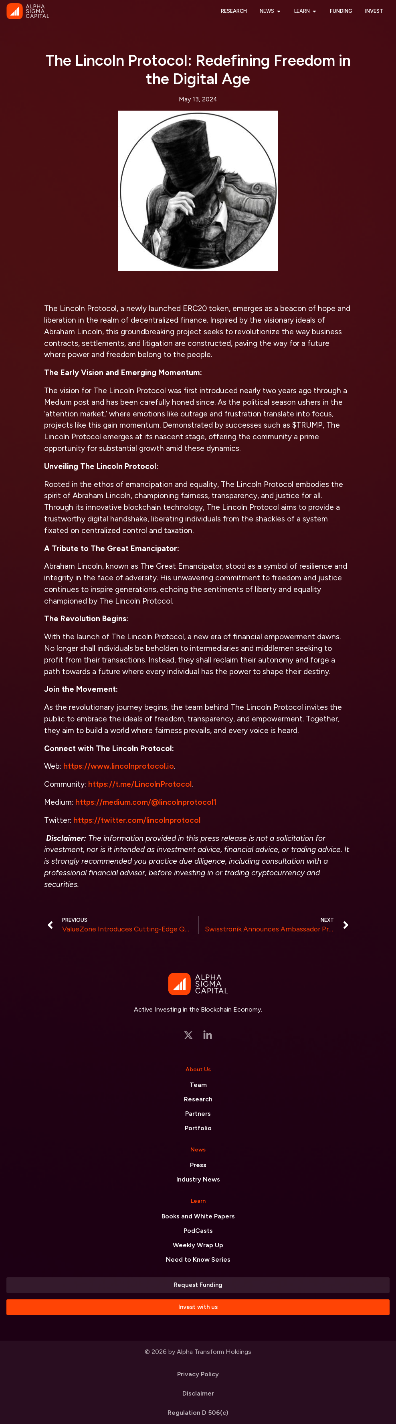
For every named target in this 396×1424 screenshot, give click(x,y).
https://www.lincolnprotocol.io (118, 766)
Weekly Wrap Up (198, 1245)
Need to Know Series (198, 1259)
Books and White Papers (198, 1216)
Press (198, 1165)
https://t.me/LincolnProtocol (140, 784)
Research (198, 1099)
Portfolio (198, 1128)
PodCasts (198, 1230)
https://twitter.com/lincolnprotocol (136, 820)
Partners (198, 1113)
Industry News (198, 1179)
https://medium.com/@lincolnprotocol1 (145, 802)
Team (198, 1085)
